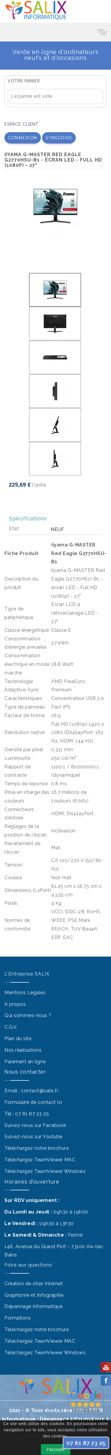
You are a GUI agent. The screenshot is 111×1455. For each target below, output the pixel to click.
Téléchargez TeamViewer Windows (45, 1171)
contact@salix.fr (39, 1090)
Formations (17, 1318)
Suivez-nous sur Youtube (33, 1136)
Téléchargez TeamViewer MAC (39, 1160)
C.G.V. (10, 1027)
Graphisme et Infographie (33, 1295)
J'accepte (55, 1449)
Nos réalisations (22, 1050)
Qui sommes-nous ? (28, 1015)
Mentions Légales (25, 992)
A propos (15, 1004)
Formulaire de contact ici (33, 1102)
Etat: (14, 528)
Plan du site (17, 1038)
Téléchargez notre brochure (36, 1148)
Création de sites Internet (33, 1283)
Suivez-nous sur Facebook (35, 1125)
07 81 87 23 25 (32, 1114)
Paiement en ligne (25, 1061)
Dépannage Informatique (33, 1306)
